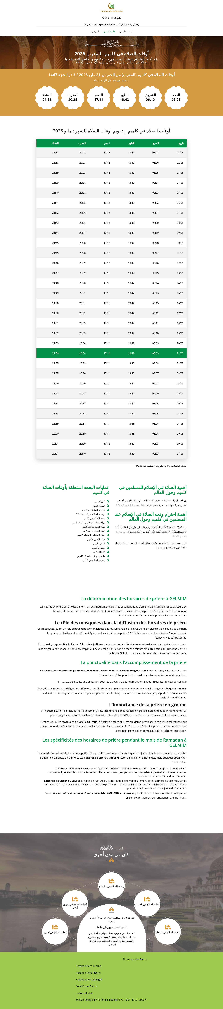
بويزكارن (107, 927)
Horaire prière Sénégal (89, 979)
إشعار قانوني (126, 31)
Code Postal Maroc (86, 986)
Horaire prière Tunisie (88, 966)
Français (116, 17)
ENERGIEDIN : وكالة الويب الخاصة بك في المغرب (121, 24)
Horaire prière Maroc (135, 959)
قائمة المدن (109, 31)
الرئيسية (95, 31)
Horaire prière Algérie (88, 972)
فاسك (99, 927)
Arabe (105, 17)
